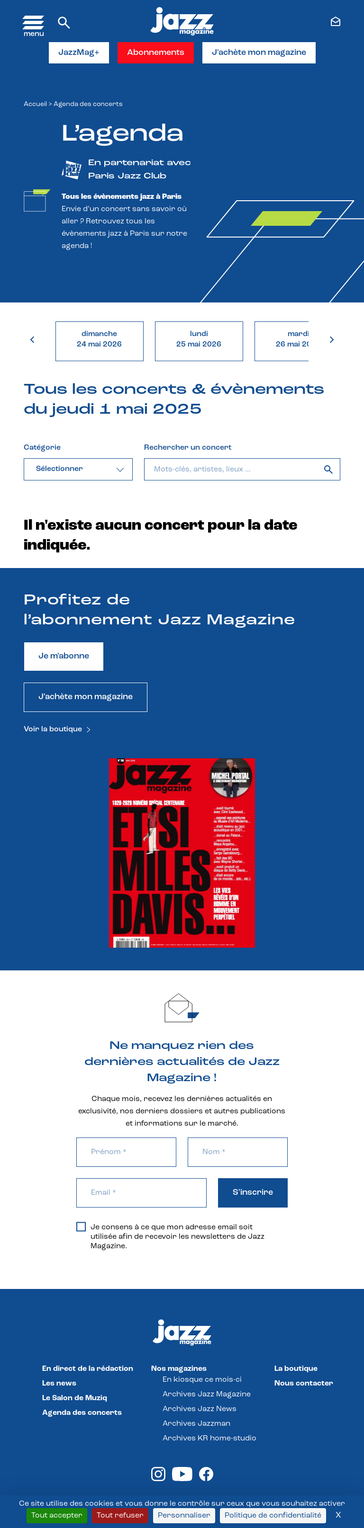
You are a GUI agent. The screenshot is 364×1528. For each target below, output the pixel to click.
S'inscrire (253, 1192)
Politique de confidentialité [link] (273, 1515)
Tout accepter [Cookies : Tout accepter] (56, 1515)
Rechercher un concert (187, 448)
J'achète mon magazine (259, 52)
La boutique (296, 1369)
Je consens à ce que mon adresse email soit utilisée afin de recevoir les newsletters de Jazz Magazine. (170, 1236)
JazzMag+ (79, 52)
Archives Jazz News (200, 1409)
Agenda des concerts (82, 1413)
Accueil (35, 104)
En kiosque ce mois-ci (202, 1380)
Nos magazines (179, 1369)
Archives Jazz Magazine (207, 1394)
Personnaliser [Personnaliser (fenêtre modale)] (184, 1515)
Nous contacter (303, 1383)
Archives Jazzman (196, 1424)
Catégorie (42, 448)
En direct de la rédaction (87, 1369)
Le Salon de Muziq (74, 1398)
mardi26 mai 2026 (298, 339)
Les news (59, 1383)
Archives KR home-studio (209, 1438)
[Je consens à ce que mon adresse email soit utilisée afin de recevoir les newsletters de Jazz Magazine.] (81, 1227)
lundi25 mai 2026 (198, 339)
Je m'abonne (63, 656)
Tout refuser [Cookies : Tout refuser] (120, 1515)
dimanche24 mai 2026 (99, 339)
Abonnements (155, 52)
